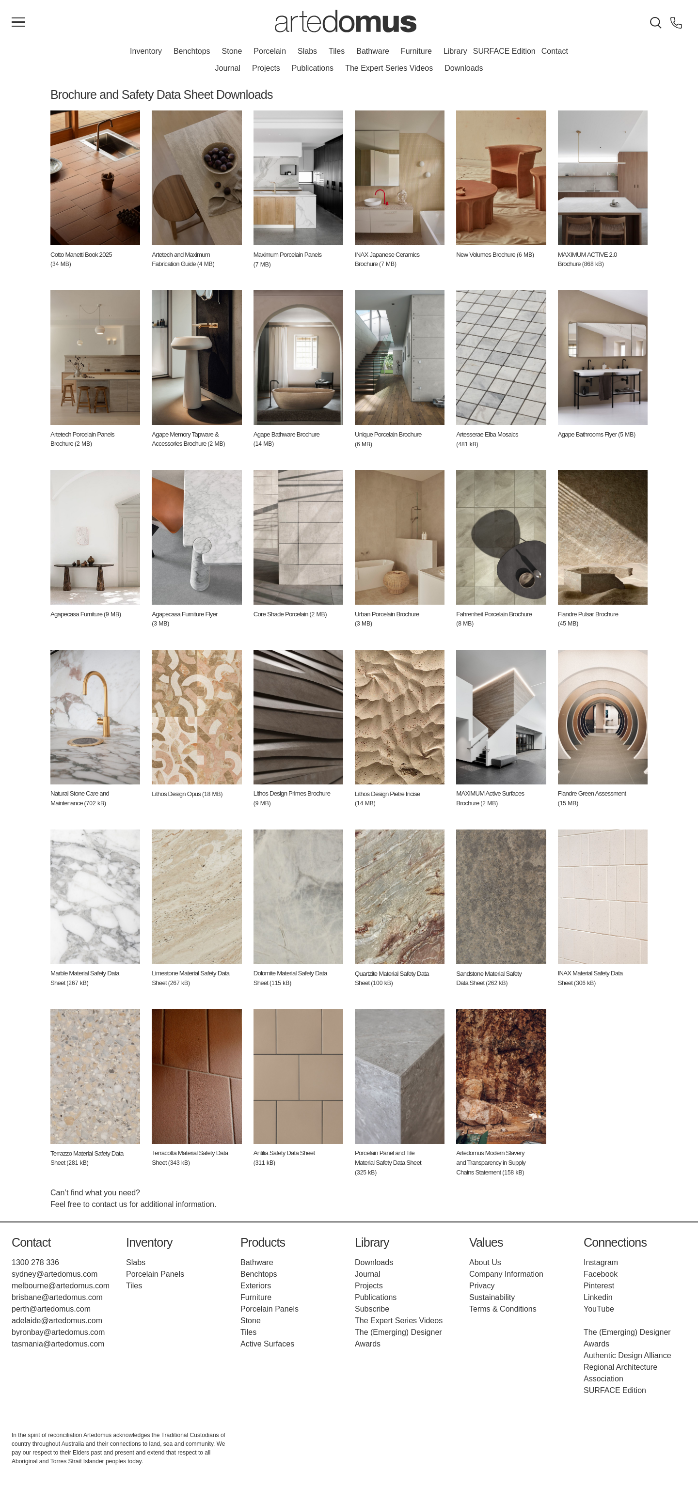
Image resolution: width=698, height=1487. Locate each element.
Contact (554, 51)
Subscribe (372, 1309)
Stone (232, 51)
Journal (227, 68)
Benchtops (192, 51)
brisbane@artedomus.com (57, 1297)
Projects (266, 68)
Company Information (506, 1274)
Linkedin (598, 1297)
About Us (485, 1262)
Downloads (463, 68)
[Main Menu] (18, 23)
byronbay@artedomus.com (58, 1332)
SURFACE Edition (504, 51)
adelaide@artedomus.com (57, 1320)
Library (455, 51)
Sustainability (492, 1297)
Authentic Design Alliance (627, 1355)
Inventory (146, 51)
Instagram (601, 1262)
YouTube (599, 1309)
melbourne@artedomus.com (61, 1286)
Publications (312, 68)
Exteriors (255, 1286)
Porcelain (270, 51)
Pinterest (599, 1286)
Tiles (337, 51)
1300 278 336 (35, 1262)
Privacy (481, 1286)
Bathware (372, 51)
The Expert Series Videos (389, 68)
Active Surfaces (267, 1344)
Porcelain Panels (155, 1274)
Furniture (416, 51)
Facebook (601, 1274)
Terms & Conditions (503, 1309)
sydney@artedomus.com (54, 1274)
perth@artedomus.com (51, 1309)
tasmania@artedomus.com (58, 1344)
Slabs (307, 51)
